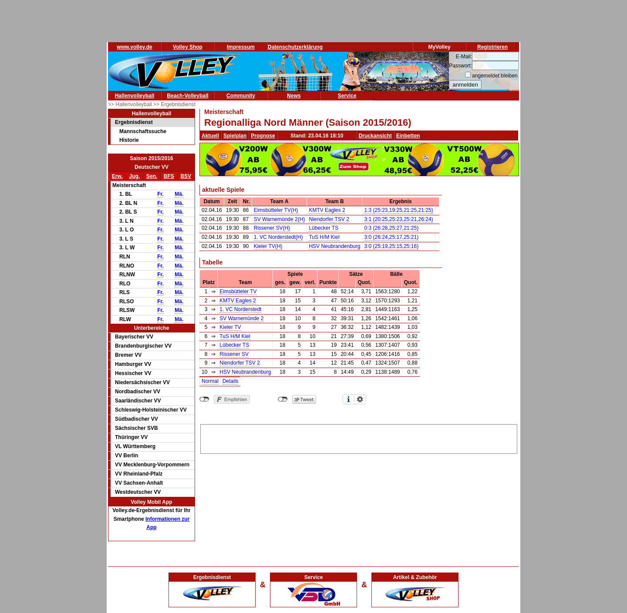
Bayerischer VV (134, 337)
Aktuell (210, 136)
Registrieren (492, 47)
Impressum (241, 47)
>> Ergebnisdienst (174, 104)
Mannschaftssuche (142, 131)
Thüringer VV (131, 437)
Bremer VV (128, 355)
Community (240, 96)
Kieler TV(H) (268, 246)
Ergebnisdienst (134, 122)
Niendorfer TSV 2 (329, 219)
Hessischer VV (133, 373)
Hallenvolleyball (135, 96)
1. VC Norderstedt (240, 309)
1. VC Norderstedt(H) (278, 237)
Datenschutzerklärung (295, 47)
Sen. (151, 176)
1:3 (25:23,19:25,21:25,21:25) (398, 210)
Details (230, 381)
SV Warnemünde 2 (241, 318)
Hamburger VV (133, 364)
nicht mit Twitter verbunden (283, 399)
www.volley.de (134, 47)
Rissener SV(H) (272, 228)
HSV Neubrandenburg (334, 246)
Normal (210, 381)
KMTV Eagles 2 (327, 210)
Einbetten (408, 136)
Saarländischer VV (138, 401)
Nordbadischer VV (137, 392)
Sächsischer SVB (136, 428)
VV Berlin (126, 455)
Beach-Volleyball (187, 96)
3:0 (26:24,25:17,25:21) (391, 237)
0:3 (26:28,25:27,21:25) (391, 228)
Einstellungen (360, 399)
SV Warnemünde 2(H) (279, 219)
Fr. (160, 194)
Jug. (134, 176)
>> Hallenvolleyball (130, 104)
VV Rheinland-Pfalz (138, 474)
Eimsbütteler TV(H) (276, 210)
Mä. (179, 194)
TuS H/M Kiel (324, 237)
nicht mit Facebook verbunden (204, 399)
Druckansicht (375, 136)
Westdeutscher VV (138, 492)
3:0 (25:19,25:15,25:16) (391, 246)
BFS (169, 176)
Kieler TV (230, 327)
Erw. (117, 176)
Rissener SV (234, 354)
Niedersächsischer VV (142, 382)
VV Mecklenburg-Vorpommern (152, 465)
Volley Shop (187, 47)
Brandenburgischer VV (143, 346)
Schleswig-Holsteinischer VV (151, 410)
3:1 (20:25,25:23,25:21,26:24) (398, 219)
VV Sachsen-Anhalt (139, 483)
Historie (129, 140)
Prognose (263, 136)
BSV (185, 176)
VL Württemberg (135, 446)
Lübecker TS (323, 228)
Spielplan (234, 136)
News (293, 96)
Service (347, 96)
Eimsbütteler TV (237, 291)
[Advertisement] (359, 438)
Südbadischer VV (136, 419)
